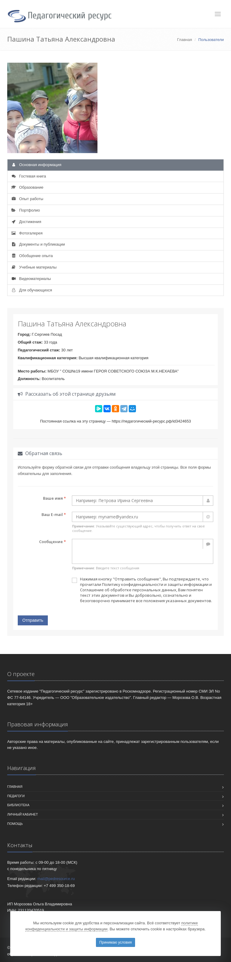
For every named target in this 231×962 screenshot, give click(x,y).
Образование (27, 187)
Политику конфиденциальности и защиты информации (155, 584)
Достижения (26, 221)
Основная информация (36, 164)
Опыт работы (27, 198)
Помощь (15, 823)
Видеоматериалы (31, 278)
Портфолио (25, 210)
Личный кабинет (22, 814)
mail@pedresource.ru (56, 878)
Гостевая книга (28, 176)
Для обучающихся (31, 290)
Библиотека (18, 805)
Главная (184, 39)
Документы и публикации (38, 244)
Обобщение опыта (32, 255)
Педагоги (16, 796)
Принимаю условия (115, 942)
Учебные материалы (34, 267)
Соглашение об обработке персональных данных (128, 590)
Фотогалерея (26, 233)
